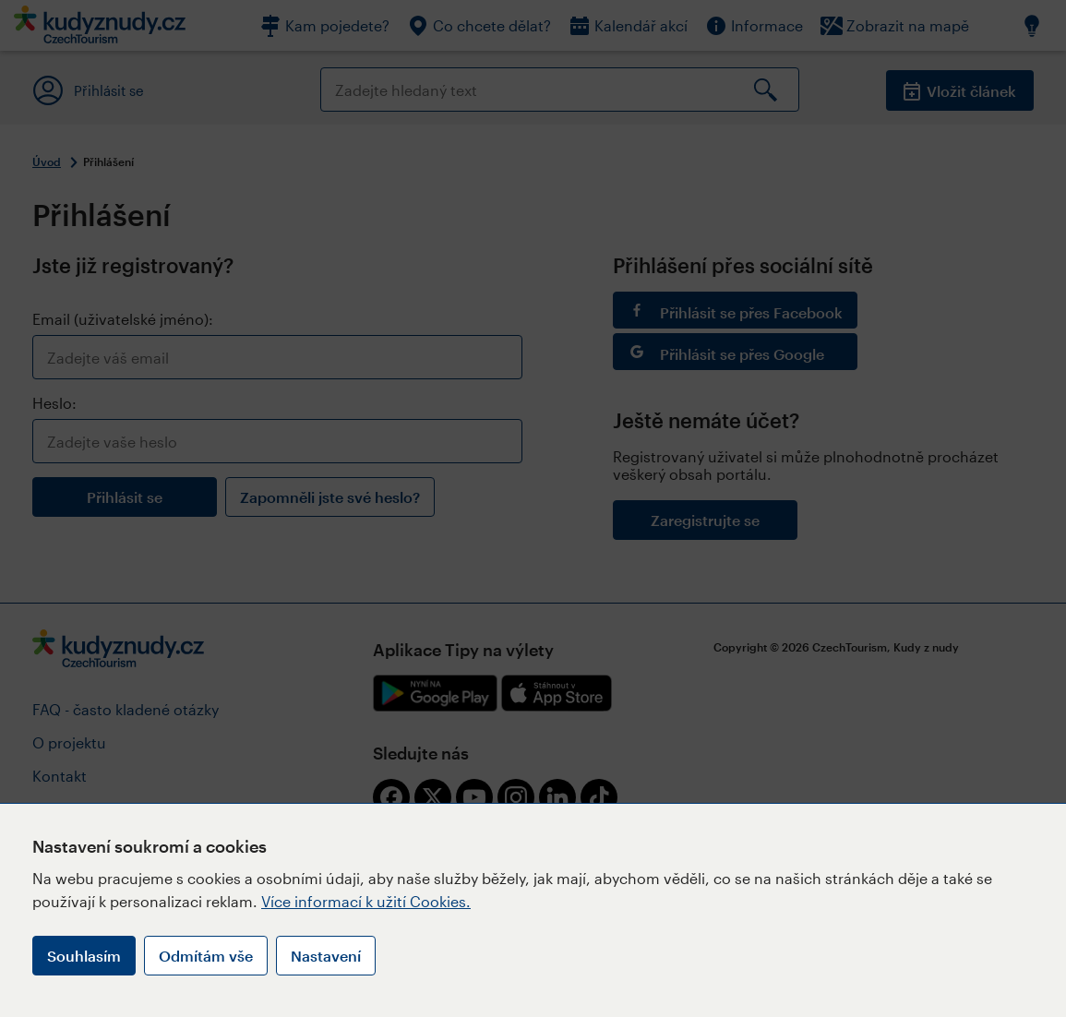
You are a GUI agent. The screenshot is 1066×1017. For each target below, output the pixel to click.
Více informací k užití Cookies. (366, 901)
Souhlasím (84, 955)
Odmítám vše (206, 955)
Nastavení (326, 955)
